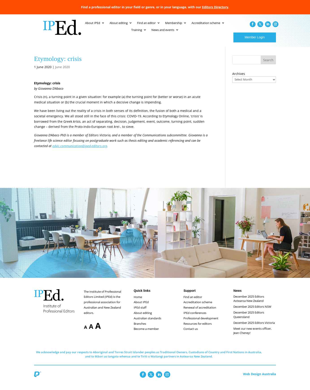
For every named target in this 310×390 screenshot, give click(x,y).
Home (138, 301)
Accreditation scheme (197, 307)
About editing (143, 317)
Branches (140, 328)
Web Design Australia (259, 378)
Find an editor (192, 301)
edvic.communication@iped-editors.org (79, 150)
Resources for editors (197, 328)
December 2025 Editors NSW (252, 311)
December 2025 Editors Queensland (248, 319)
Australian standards (147, 323)
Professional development (200, 323)
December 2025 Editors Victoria (254, 327)
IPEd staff (140, 312)
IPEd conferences (194, 317)
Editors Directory (215, 7)
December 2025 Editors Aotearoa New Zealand (248, 303)
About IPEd (141, 307)
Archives (238, 78)
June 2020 (62, 71)
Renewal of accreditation (199, 312)
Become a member (146, 333)
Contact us (190, 333)
